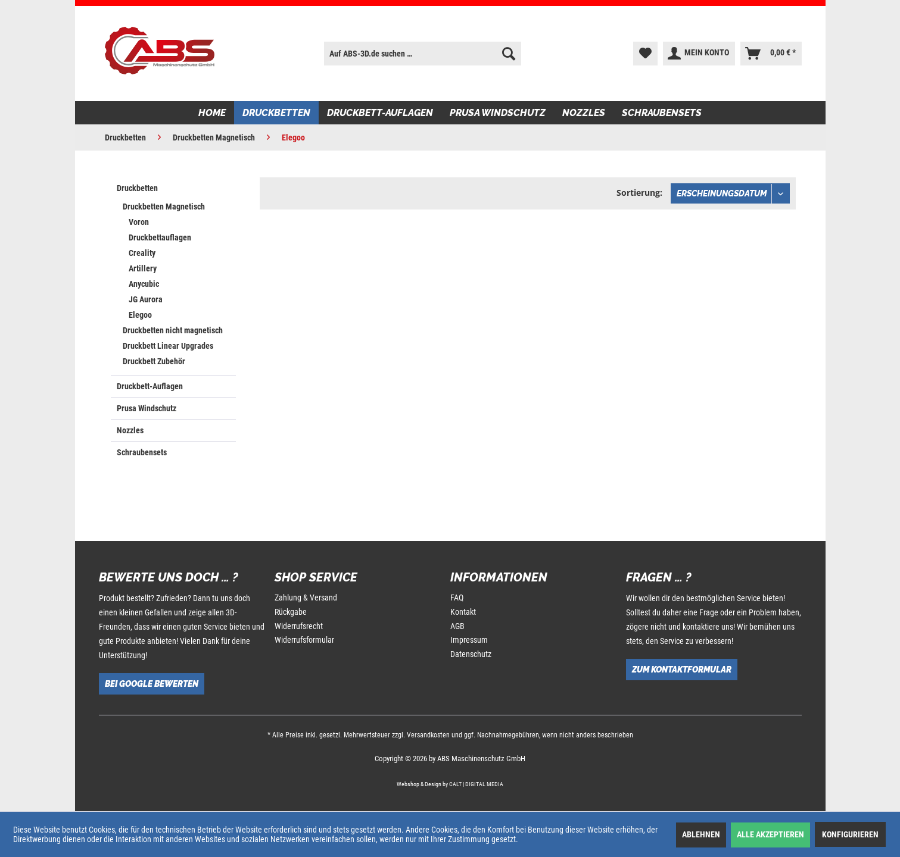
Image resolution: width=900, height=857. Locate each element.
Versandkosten (428, 735)
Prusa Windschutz (146, 408)
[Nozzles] (584, 112)
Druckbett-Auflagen (150, 386)
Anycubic (144, 284)
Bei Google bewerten (151, 684)
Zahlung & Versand (306, 597)
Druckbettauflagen (160, 237)
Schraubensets (142, 452)
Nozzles (130, 430)
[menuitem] (422, 53)
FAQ (456, 597)
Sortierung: (639, 192)
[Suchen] (508, 53)
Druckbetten (137, 188)
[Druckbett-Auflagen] (380, 112)
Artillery (143, 268)
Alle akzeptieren (770, 834)
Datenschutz (470, 654)
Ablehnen (701, 834)
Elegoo (140, 315)
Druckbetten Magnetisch (164, 206)
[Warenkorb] (771, 53)
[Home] (212, 112)
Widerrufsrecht (299, 626)
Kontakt (463, 612)
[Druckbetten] (276, 112)
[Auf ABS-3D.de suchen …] (422, 53)
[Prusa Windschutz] (497, 112)
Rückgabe (291, 612)
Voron (139, 222)
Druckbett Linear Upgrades (168, 346)
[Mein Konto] (699, 53)
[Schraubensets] (662, 112)
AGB (457, 626)
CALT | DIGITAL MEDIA (476, 784)
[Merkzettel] (645, 53)
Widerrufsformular (304, 640)
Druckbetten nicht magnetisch (173, 330)
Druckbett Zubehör (154, 361)
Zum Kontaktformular (681, 669)
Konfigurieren (850, 834)
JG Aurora (146, 299)
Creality (142, 253)
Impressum (469, 640)
